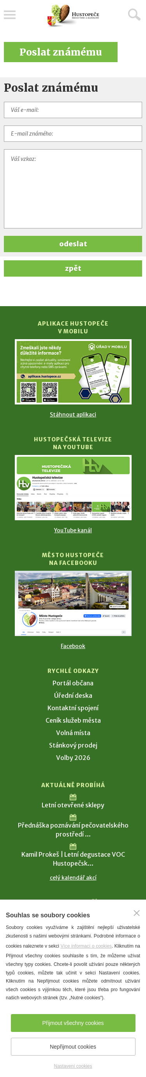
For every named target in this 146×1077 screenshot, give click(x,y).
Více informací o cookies (85, 946)
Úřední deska (73, 695)
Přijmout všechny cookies (73, 1023)
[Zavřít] (136, 913)
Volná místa (73, 733)
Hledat (134, 14)
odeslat (73, 243)
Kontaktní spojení (73, 708)
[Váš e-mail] (73, 110)
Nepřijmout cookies (73, 1047)
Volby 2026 (73, 758)
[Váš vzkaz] (73, 188)
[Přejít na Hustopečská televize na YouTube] (73, 487)
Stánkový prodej (73, 745)
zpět (73, 268)
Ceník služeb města (73, 720)
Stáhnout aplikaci (73, 414)
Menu (10, 14)
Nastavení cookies (73, 1066)
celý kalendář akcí (73, 877)
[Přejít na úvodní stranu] (73, 15)
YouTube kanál (73, 530)
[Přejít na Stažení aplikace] (73, 371)
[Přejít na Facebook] (73, 603)
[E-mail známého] (73, 133)
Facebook (73, 646)
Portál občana (73, 683)
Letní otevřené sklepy (73, 805)
